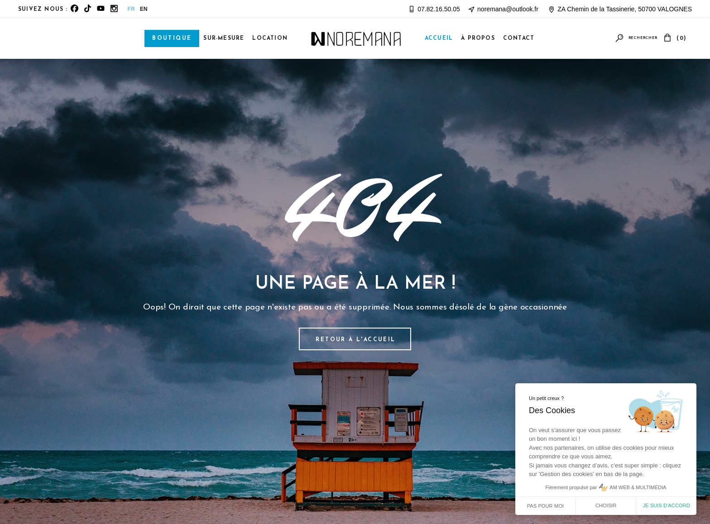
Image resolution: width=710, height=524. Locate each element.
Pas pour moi (545, 506)
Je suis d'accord (666, 505)
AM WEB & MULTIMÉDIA (637, 487)
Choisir (606, 505)
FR (131, 9)
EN (144, 9)
